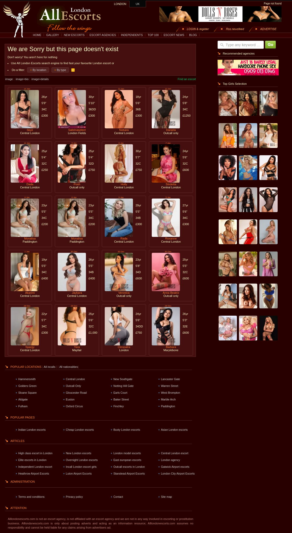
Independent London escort (35, 466)
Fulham (23, 406)
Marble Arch (168, 399)
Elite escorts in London (32, 460)
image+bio (22, 79)
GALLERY (52, 35)
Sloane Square (27, 392)
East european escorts (127, 460)
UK (138, 3)
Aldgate (23, 399)
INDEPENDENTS (132, 35)
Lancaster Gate (170, 379)
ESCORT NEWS (173, 35)
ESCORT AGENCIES (103, 35)
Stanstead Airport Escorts (129, 473)
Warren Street (169, 385)
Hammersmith (27, 379)
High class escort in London (35, 453)
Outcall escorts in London (129, 466)
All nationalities (68, 366)
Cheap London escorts (80, 429)
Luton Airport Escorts (79, 473)
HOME (37, 35)
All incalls (50, 366)
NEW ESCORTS (74, 35)
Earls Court (120, 392)
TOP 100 (153, 35)
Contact (118, 496)
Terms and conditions (31, 496)
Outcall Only (73, 385)
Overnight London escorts (82, 460)
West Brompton (170, 392)
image (9, 79)
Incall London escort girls (81, 466)
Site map (166, 496)
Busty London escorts (126, 429)
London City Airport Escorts (178, 473)
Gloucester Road (76, 392)
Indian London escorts (32, 429)
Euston (70, 399)
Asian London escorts (174, 429)
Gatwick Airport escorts (175, 466)
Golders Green (27, 385)
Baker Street (121, 399)
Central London (75, 379)
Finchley (118, 406)
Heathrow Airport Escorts (33, 473)
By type (61, 69)
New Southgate (122, 379)
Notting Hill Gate (123, 385)
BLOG (193, 35)
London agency (170, 460)
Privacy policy (74, 496)
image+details (40, 79)
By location (39, 69)
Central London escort (174, 453)
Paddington (168, 406)
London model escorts (127, 453)
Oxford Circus (74, 406)
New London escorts (78, 453)
